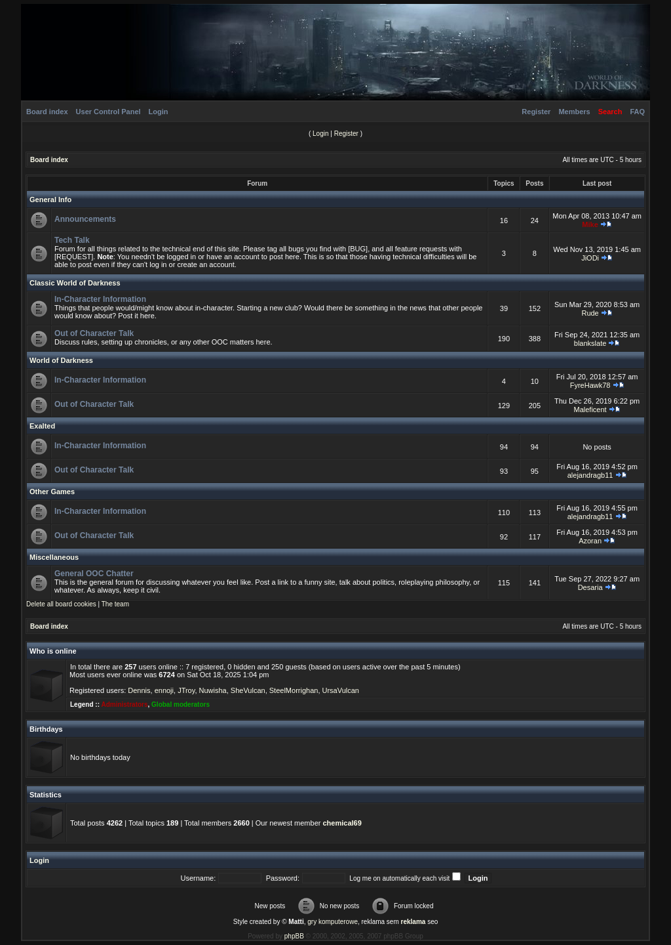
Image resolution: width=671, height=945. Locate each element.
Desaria (590, 587)
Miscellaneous (54, 557)
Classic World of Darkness (75, 283)
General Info (50, 199)
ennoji (164, 690)
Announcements (85, 219)
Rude (589, 313)
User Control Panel (108, 112)
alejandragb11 (590, 475)
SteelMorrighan (293, 690)
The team (115, 604)
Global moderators (180, 704)
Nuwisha (213, 690)
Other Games (52, 491)
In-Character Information (100, 299)
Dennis (139, 690)
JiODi (590, 258)
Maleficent (590, 409)
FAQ (637, 112)
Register (536, 112)
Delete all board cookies (61, 604)
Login (158, 112)
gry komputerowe (332, 921)
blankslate (590, 343)
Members (574, 112)
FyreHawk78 (590, 385)
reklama (413, 921)
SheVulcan (248, 690)
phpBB (294, 936)
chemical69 (341, 823)
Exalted (42, 426)
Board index (47, 112)
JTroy (186, 690)
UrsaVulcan (340, 690)
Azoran (590, 541)
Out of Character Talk (94, 333)
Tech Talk (72, 240)
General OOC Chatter (94, 573)
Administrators (124, 704)
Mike (590, 224)
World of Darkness (61, 360)
